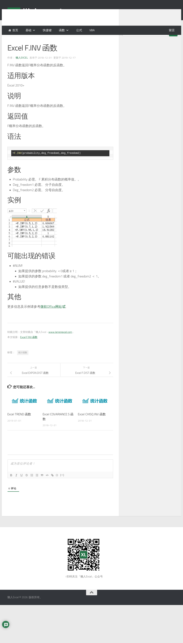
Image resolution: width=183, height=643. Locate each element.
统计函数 (22, 361)
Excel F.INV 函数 (28, 346)
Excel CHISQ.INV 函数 (92, 423)
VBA (92, 30)
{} (57, 484)
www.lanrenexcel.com (60, 341)
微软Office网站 (52, 316)
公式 (79, 30)
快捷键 (47, 30)
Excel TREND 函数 (19, 423)
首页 (15, 30)
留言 (172, 30)
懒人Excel (22, 66)
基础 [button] (28, 30)
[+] (62, 484)
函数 (62, 30)
